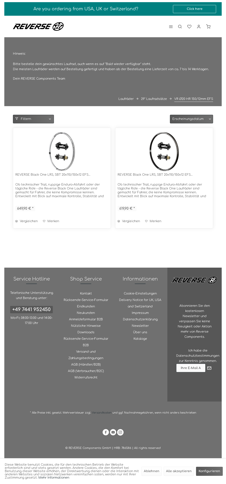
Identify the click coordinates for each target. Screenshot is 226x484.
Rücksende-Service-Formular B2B (86, 342)
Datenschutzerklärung (140, 319)
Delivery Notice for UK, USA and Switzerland (140, 303)
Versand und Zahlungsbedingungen (85, 355)
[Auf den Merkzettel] (51, 221)
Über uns (140, 332)
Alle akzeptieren (179, 471)
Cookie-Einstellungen (140, 293)
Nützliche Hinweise (86, 325)
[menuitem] (170, 26)
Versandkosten (101, 412)
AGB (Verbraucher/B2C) (86, 371)
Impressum (140, 313)
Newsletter (140, 325)
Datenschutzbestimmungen (197, 355)
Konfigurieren (209, 471)
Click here (194, 9)
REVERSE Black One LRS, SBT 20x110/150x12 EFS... (52, 174)
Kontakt (86, 293)
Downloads (85, 332)
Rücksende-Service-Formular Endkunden (86, 303)
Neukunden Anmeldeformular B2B (86, 316)
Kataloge (140, 338)
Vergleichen (26, 221)
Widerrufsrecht (85, 377)
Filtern (23, 119)
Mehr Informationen (53, 477)
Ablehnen (151, 471)
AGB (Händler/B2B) (86, 364)
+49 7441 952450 (31, 309)
